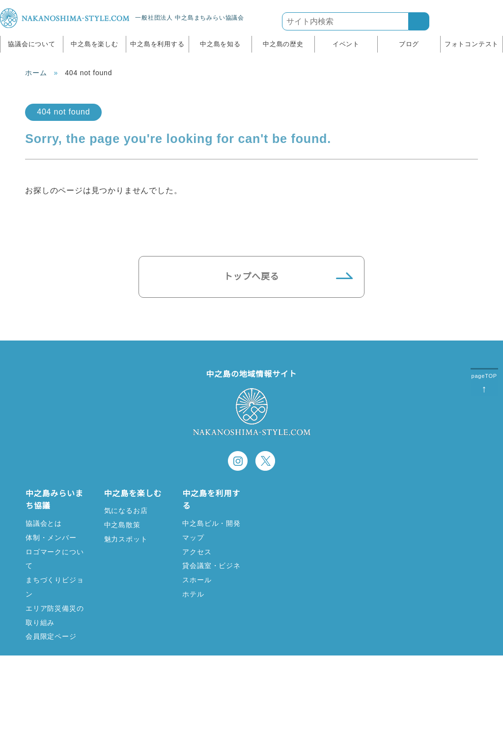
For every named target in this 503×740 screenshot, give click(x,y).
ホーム (36, 73)
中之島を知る (220, 44)
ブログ (409, 44)
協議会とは (44, 523)
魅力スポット (126, 539)
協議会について (32, 44)
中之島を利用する (157, 44)
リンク (176, 680)
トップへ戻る (251, 276)
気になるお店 (126, 510)
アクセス (196, 551)
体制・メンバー (51, 537)
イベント (346, 44)
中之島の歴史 (283, 44)
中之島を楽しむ (94, 44)
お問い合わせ (237, 680)
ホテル (193, 594)
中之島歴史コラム (368, 510)
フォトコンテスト (472, 44)
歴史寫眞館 (357, 524)
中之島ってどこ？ (289, 510)
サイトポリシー (312, 680)
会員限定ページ (51, 636)
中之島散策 (122, 524)
